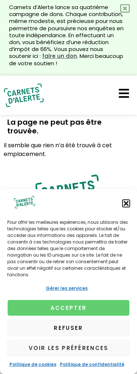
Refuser (68, 328)
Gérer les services (67, 288)
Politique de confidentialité (92, 364)
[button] (126, 203)
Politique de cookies (32, 364)
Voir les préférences (69, 348)
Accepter (68, 308)
